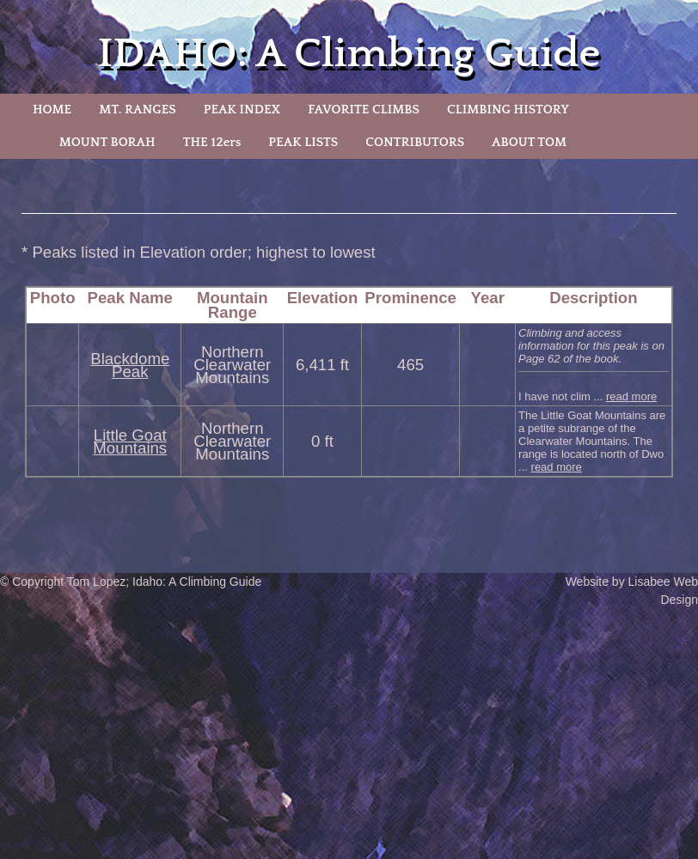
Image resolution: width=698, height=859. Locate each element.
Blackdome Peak (129, 365)
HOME (52, 109)
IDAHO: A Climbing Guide (349, 53)
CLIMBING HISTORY (508, 109)
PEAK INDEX (242, 109)
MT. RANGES (137, 109)
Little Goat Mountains (130, 441)
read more (631, 396)
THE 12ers (212, 142)
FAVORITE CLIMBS (363, 109)
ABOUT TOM (529, 142)
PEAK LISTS (303, 142)
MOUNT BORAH (107, 142)
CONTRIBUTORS (414, 142)
